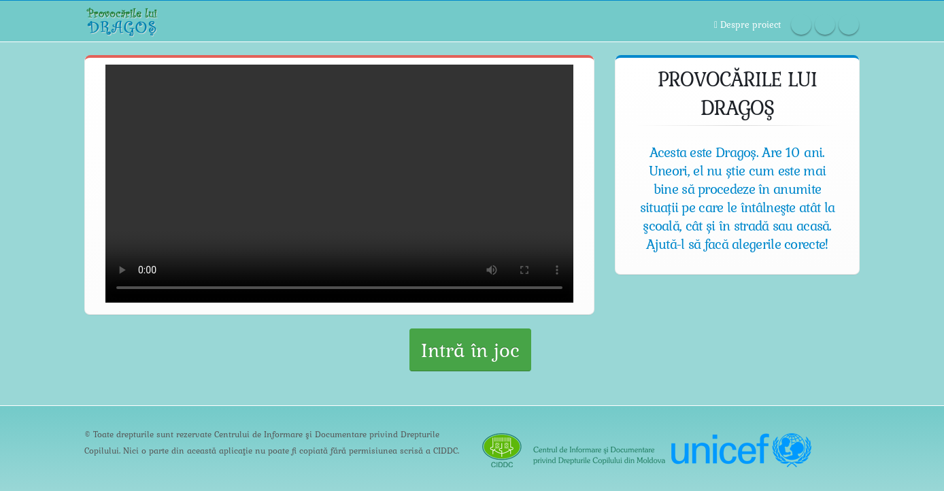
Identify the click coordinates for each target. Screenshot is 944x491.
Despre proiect (747, 24)
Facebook (801, 24)
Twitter (825, 24)
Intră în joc (470, 350)
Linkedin (849, 24)
